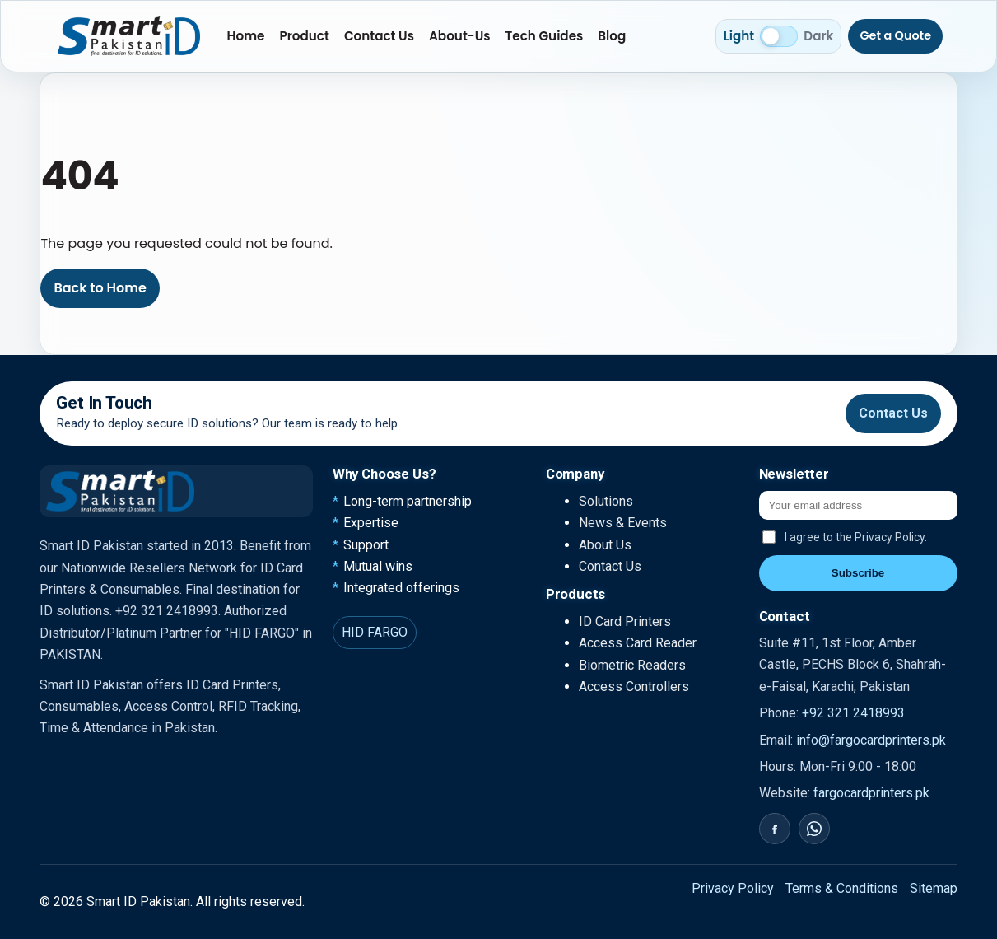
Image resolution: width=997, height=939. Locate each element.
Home (246, 35)
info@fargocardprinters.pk (871, 740)
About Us (605, 545)
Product (303, 35)
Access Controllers (634, 686)
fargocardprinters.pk (871, 793)
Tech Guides (544, 35)
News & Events (623, 522)
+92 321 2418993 (853, 713)
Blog (612, 35)
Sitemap (933, 888)
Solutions (606, 501)
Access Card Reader (638, 643)
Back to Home (100, 287)
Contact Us (379, 35)
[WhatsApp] (814, 828)
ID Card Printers (625, 621)
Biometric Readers (632, 665)
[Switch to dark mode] (779, 36)
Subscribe (858, 573)
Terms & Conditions (841, 888)
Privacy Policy (733, 888)
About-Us (460, 35)
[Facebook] (774, 828)
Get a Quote (895, 35)
